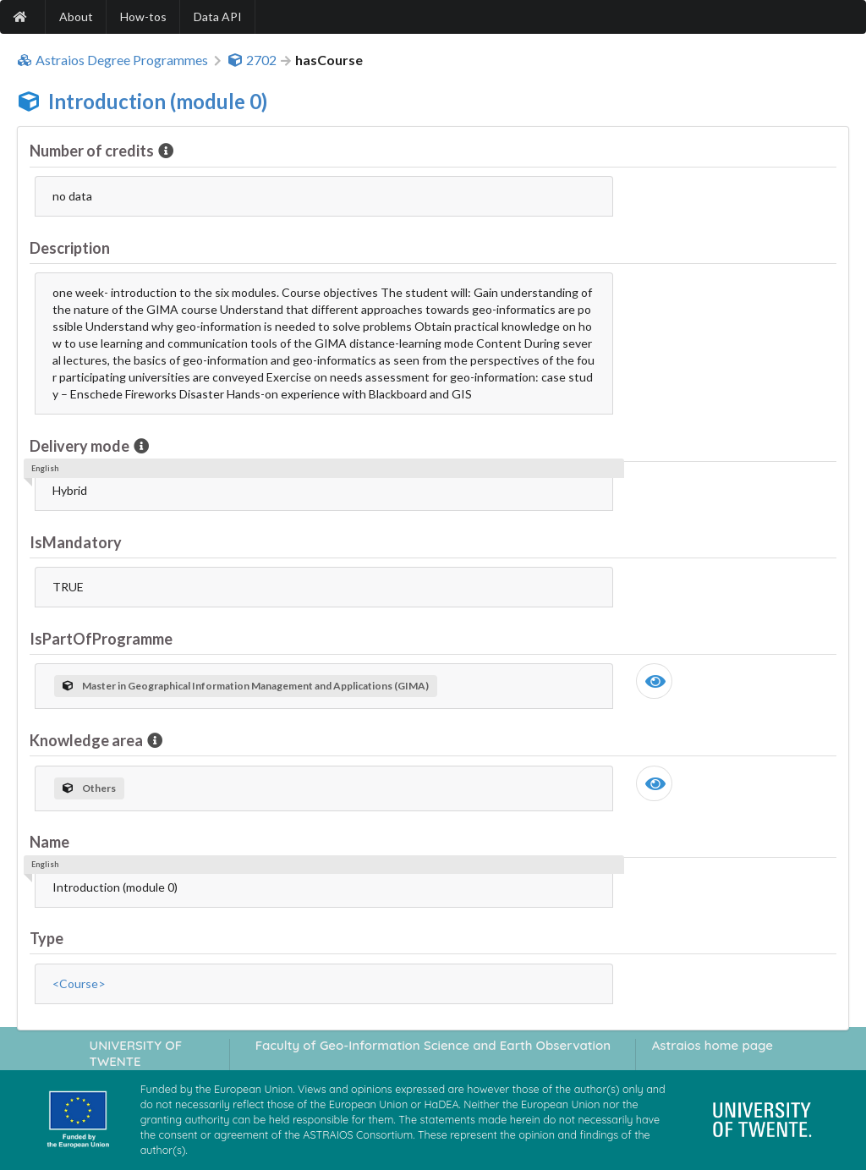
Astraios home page (712, 1045)
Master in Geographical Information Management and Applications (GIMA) (246, 685)
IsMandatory (76, 542)
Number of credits (93, 150)
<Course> (79, 983)
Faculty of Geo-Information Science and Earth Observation (433, 1045)
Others (89, 788)
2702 (252, 60)
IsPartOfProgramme (101, 638)
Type (46, 938)
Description (70, 248)
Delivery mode (81, 446)
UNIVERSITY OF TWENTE (136, 1053)
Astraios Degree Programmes (112, 60)
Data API (218, 16)
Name (49, 841)
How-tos (143, 16)
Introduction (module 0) (157, 101)
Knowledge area (87, 740)
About (76, 16)
